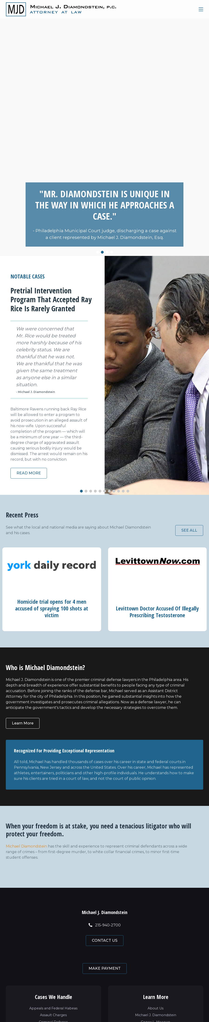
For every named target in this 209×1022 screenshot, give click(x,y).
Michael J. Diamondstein (155, 1015)
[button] (97, 252)
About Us (155, 1008)
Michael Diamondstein (26, 846)
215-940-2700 (105, 925)
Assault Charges (53, 1015)
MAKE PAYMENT (105, 968)
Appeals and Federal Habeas (53, 1008)
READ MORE (29, 473)
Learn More (22, 725)
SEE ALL (189, 530)
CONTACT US (104, 940)
